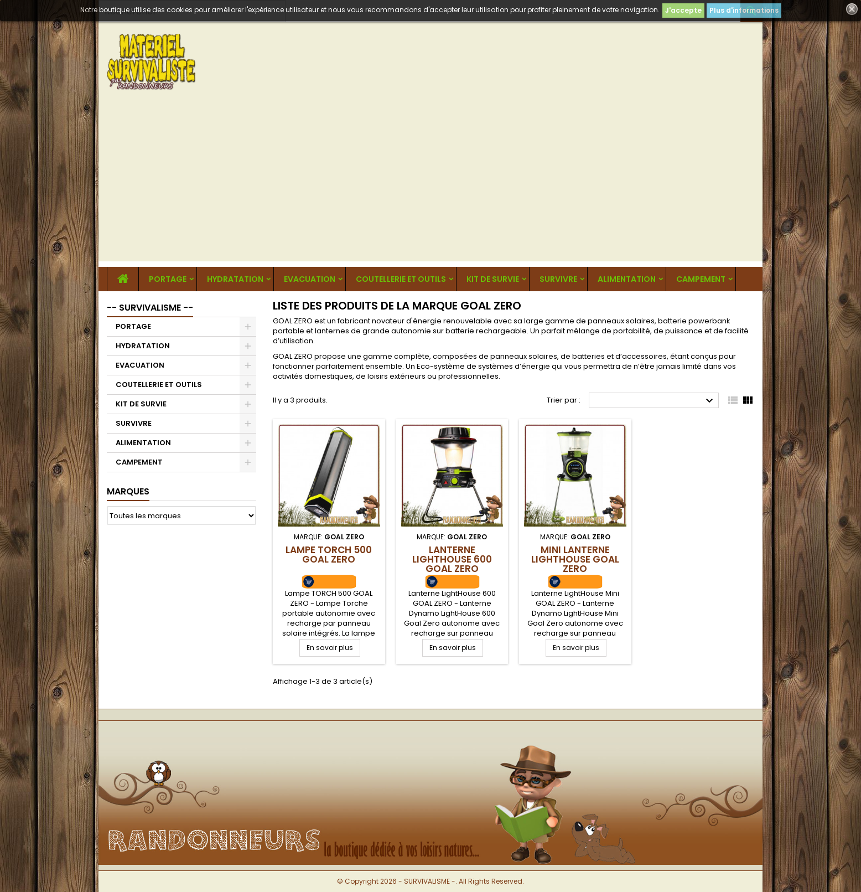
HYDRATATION (235, 279)
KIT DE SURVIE (492, 279)
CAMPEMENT (700, 279)
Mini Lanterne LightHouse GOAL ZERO (575, 559)
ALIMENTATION (627, 279)
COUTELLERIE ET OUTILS (401, 279)
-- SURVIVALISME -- (150, 307)
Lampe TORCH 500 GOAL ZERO (329, 554)
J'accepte (683, 10)
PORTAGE (167, 279)
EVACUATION (309, 279)
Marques (128, 491)
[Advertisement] (430, 183)
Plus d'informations (744, 10)
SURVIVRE (558, 279)
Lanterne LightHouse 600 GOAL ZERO (452, 559)
